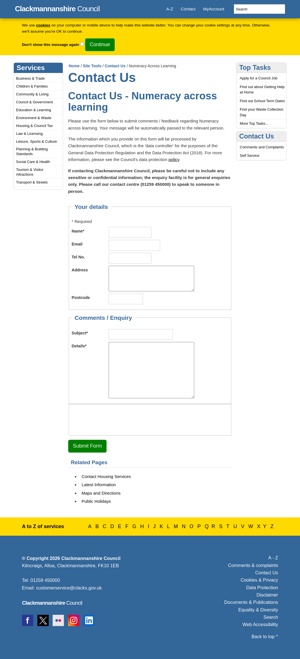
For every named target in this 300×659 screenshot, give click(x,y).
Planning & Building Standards (32, 151)
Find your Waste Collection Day (261, 112)
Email (77, 244)
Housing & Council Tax (34, 126)
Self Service (249, 155)
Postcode (81, 297)
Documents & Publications (251, 602)
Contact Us (115, 66)
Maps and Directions (101, 493)
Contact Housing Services (106, 476)
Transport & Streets (32, 182)
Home (74, 66)
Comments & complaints (253, 565)
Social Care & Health (33, 162)
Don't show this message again (50, 45)
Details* (79, 346)
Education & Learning (33, 110)
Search (270, 617)
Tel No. (78, 257)
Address (80, 270)
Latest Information (99, 484)
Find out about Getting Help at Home (262, 90)
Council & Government (34, 102)
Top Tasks (255, 67)
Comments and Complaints (262, 147)
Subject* (80, 333)
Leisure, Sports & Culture (36, 141)
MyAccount (213, 8)
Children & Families (32, 86)
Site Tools (92, 66)
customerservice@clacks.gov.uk (69, 587)
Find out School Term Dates (262, 101)
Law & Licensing (29, 133)
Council (57, 8)
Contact (188, 8)
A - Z (273, 557)
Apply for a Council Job (258, 78)
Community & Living (32, 94)
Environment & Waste (33, 118)
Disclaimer (267, 594)
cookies (43, 25)
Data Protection (262, 587)
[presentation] (114, 419)
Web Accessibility (260, 624)
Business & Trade (30, 78)
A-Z (169, 8)
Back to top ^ (265, 636)
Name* (78, 231)
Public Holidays (96, 501)
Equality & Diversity (258, 609)
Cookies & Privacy (259, 579)
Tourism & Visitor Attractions (29, 172)
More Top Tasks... (254, 123)
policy (174, 159)
